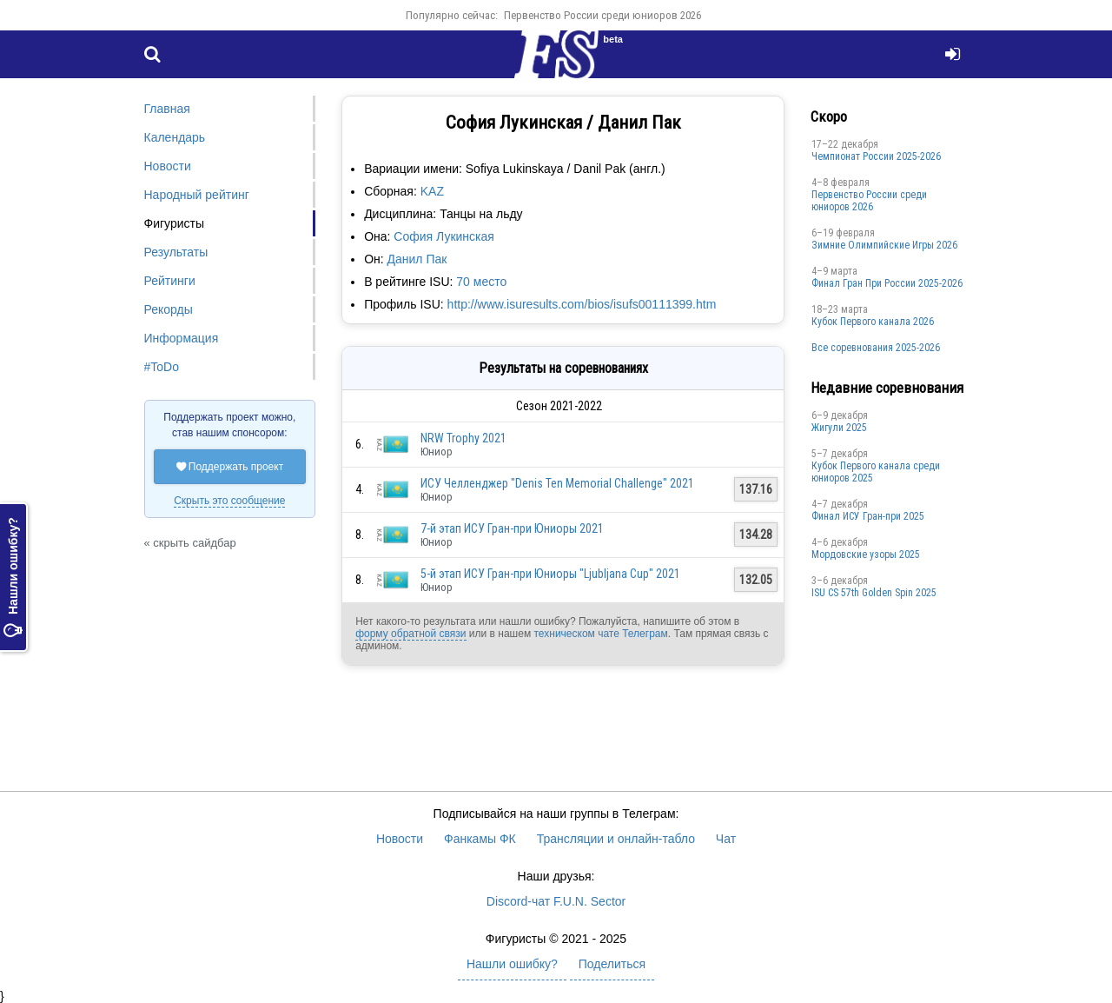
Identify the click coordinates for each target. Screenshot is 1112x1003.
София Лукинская (444, 236)
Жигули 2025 (839, 428)
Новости (167, 166)
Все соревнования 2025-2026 (875, 348)
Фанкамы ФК (480, 839)
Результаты (176, 252)
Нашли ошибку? (13, 577)
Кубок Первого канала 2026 (872, 322)
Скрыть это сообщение (229, 501)
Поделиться (612, 964)
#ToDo (161, 367)
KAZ (432, 191)
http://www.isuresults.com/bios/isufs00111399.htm (582, 304)
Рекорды (168, 309)
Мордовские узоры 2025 (865, 554)
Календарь (175, 137)
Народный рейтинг (196, 195)
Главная (167, 109)
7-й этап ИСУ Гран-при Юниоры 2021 (512, 528)
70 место (481, 282)
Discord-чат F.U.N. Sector (556, 901)
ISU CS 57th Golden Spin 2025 (874, 593)
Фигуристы (174, 223)
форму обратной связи (410, 634)
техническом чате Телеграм (600, 634)
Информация (181, 338)
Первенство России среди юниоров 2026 (602, 15)
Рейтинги (169, 281)
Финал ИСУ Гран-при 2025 (867, 516)
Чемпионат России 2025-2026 (876, 156)
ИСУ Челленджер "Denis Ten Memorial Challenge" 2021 (557, 483)
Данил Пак (417, 259)
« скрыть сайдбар (190, 542)
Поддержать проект (230, 467)
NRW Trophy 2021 (463, 438)
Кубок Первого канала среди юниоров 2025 (875, 472)
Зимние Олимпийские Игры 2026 (884, 245)
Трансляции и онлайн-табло (616, 839)
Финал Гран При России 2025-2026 (887, 283)
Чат (726, 839)
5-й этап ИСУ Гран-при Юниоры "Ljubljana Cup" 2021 (550, 574)
